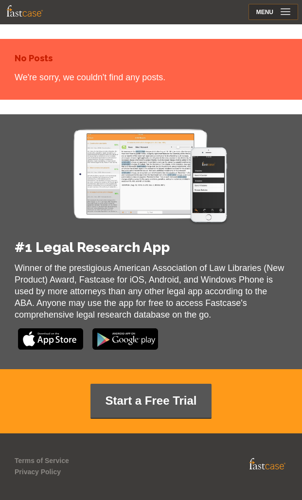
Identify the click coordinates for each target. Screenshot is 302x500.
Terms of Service (42, 460)
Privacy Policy (38, 472)
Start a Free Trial (150, 400)
